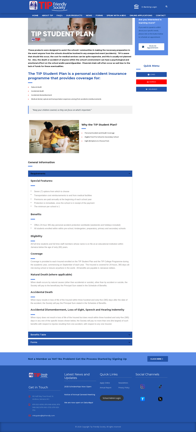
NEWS (89, 15)
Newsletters (123, 383)
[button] (80, 174)
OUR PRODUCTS (74, 15)
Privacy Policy (123, 388)
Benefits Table (38, 335)
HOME (35, 15)
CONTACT (161, 15)
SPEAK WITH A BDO (116, 15)
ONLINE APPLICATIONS (141, 15)
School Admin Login (112, 398)
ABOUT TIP (47, 15)
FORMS (99, 15)
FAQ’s (59, 15)
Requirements (38, 173)
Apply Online (105, 383)
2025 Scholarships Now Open (77, 386)
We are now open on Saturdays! (78, 402)
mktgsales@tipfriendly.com (43, 416)
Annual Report (105, 388)
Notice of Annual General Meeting (79, 394)
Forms (34, 342)
